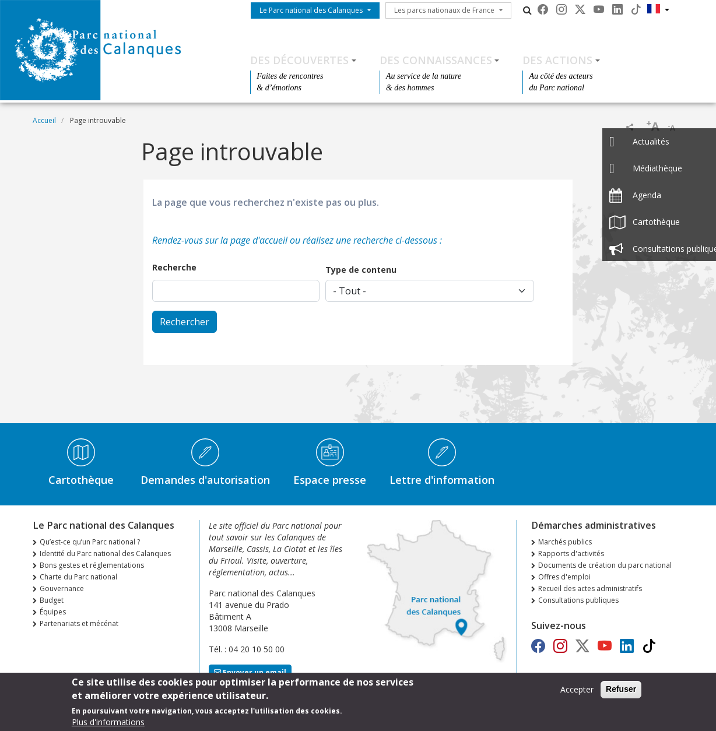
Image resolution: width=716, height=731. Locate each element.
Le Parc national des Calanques (311, 10)
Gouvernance (62, 588)
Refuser (621, 692)
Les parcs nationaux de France (444, 10)
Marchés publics (565, 542)
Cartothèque (81, 480)
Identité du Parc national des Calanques (105, 553)
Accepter (577, 692)
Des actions (557, 60)
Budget (52, 600)
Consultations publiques (578, 600)
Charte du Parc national (78, 577)
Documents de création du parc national (605, 565)
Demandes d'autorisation (205, 480)
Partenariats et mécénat (79, 623)
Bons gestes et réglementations (92, 565)
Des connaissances (436, 60)
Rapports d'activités (571, 553)
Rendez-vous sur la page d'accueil (219, 240)
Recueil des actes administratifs (590, 588)
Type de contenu (360, 269)
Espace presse (329, 480)
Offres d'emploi (564, 577)
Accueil (44, 120)
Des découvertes (299, 60)
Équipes (53, 612)
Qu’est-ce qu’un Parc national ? (90, 542)
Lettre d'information (441, 480)
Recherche (174, 267)
